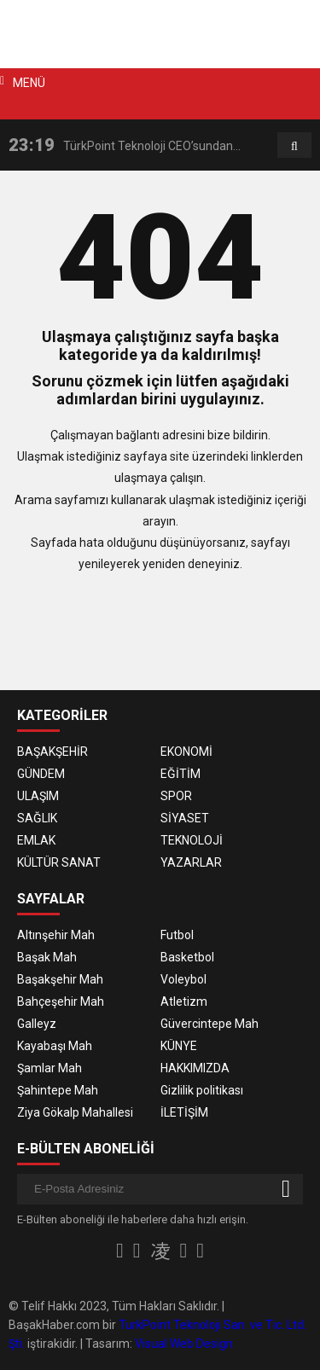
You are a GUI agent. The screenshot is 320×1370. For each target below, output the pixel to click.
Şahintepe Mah (57, 1090)
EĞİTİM (180, 774)
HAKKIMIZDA (195, 1068)
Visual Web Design (184, 1343)
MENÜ (29, 83)
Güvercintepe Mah (209, 1023)
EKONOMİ (186, 751)
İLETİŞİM (184, 1112)
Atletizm (183, 1001)
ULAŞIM (38, 796)
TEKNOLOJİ (191, 840)
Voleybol (183, 979)
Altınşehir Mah (56, 935)
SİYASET (184, 818)
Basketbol (187, 957)
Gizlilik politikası (201, 1090)
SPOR (176, 796)
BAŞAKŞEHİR (52, 751)
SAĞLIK (37, 818)
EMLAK (36, 840)
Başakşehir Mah (60, 979)
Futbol (177, 935)
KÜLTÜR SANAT (59, 862)
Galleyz (36, 1023)
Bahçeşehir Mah (60, 1001)
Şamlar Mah (49, 1068)
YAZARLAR (191, 862)
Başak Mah (47, 957)
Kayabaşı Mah (54, 1046)
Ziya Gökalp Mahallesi (75, 1112)
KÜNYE (178, 1046)
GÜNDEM (41, 774)
